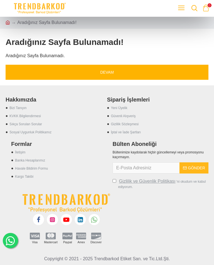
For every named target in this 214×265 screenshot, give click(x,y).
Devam (107, 72)
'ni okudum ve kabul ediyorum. (159, 183)
